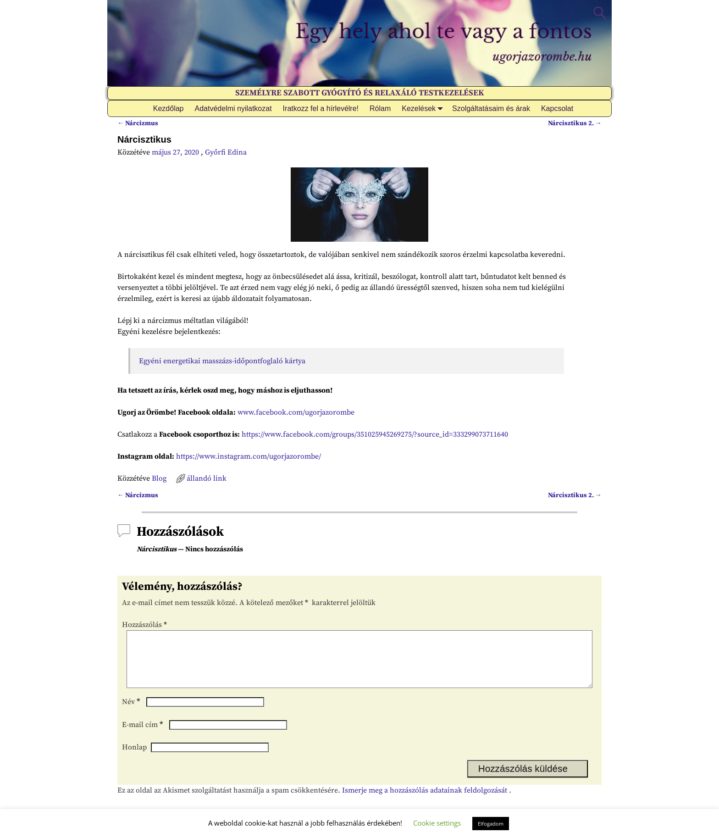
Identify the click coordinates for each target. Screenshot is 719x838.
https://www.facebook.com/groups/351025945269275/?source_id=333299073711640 (375, 434)
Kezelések (424, 108)
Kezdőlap (168, 108)
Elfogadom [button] (490, 823)
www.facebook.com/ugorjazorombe (296, 412)
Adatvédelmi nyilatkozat (233, 108)
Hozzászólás (145, 624)
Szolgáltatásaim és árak (491, 108)
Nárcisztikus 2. (575, 123)
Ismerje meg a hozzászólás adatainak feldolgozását (424, 801)
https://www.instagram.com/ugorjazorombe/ (248, 456)
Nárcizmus (137, 123)
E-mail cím (143, 735)
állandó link (207, 478)
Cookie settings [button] (437, 822)
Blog (159, 478)
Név (132, 712)
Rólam (380, 108)
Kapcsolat (557, 108)
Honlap (134, 758)
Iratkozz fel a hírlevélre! (321, 108)
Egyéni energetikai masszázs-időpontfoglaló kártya (222, 361)
